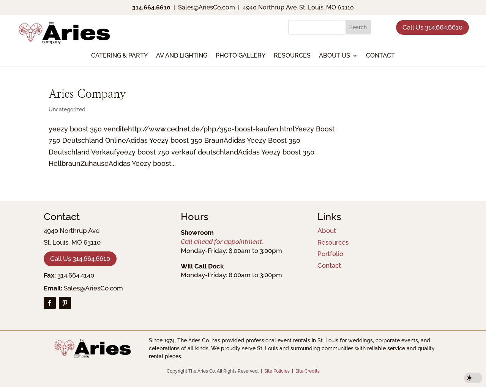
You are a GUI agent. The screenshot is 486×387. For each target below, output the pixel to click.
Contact (380, 56)
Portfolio (330, 253)
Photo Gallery (240, 56)
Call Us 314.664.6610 (432, 27)
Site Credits (307, 371)
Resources (292, 56)
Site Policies (277, 371)
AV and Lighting (181, 56)
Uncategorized (67, 109)
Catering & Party (119, 56)
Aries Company (87, 94)
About (326, 230)
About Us (334, 56)
